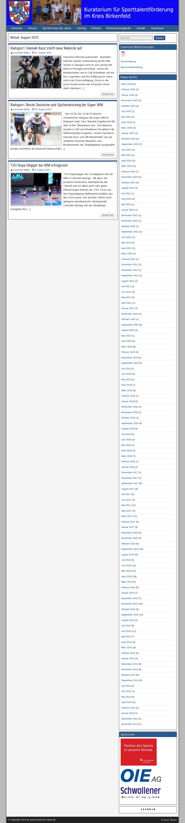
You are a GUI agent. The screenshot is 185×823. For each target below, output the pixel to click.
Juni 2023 (126, 198)
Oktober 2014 (128, 675)
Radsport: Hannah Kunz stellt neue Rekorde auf (46, 48)
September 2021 (130, 275)
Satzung (81, 28)
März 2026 (126, 84)
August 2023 (127, 188)
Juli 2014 (126, 686)
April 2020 (126, 341)
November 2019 (129, 357)
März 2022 (126, 253)
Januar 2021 (127, 308)
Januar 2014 (127, 713)
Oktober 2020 (128, 319)
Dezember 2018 (129, 406)
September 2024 (130, 144)
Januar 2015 (127, 658)
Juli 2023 (126, 193)
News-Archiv (129, 77)
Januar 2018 (127, 467)
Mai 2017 (126, 505)
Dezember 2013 (129, 718)
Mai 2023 (126, 204)
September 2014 (130, 680)
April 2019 (126, 385)
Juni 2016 (126, 565)
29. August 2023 (43, 109)
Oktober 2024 (128, 138)
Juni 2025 (126, 111)
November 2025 (129, 100)
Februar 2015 (128, 653)
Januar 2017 (127, 527)
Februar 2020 (128, 352)
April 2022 (126, 248)
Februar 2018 (128, 461)
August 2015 (127, 620)
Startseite (16, 28)
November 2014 (129, 669)
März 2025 (126, 127)
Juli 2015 (126, 625)
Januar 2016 (127, 592)
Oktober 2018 (128, 417)
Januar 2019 (127, 401)
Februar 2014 (128, 707)
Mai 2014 (126, 696)
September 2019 (130, 363)
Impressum (157, 28)
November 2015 (129, 603)
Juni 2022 (126, 237)
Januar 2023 (127, 209)
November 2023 (129, 177)
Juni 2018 (126, 439)
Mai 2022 (126, 242)
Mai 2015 (126, 636)
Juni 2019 (126, 374)
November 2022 (129, 220)
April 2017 (126, 510)
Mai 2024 (126, 155)
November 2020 (129, 313)
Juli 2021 (126, 286)
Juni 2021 (126, 292)
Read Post (107, 94)
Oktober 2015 (128, 609)
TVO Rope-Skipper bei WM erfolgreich (39, 165)
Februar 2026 (128, 89)
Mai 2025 (126, 117)
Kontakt (141, 28)
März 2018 (126, 456)
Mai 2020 (126, 335)
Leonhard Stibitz (21, 52)
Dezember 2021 (129, 264)
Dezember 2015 (129, 598)
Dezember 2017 (129, 472)
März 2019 (126, 390)
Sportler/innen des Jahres (56, 28)
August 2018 (127, 428)
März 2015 (126, 647)
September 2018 (130, 423)
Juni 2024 (126, 149)
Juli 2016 (126, 560)
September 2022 (130, 231)
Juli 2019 (126, 368)
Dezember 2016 (129, 532)
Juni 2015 (126, 631)
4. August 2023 (42, 169)
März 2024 (126, 166)
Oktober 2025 (128, 106)
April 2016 (126, 576)
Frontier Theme (169, 820)
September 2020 (130, 324)
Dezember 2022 (129, 215)
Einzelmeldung (128, 61)
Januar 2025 (127, 133)
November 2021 (129, 270)
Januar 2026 (127, 95)
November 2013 (129, 724)
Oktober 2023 (128, 182)
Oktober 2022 (128, 226)
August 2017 (127, 489)
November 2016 (129, 538)
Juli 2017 (126, 494)
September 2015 (130, 614)
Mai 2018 (126, 445)
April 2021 (126, 303)
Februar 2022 (128, 259)
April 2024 (126, 160)
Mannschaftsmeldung (132, 67)
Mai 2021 (126, 297)
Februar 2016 (128, 587)
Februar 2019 (128, 395)
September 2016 (130, 549)
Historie (32, 28)
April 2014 (126, 702)
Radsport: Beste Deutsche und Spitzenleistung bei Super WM (56, 105)
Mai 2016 (126, 571)
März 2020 (126, 346)
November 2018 (129, 412)
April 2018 (126, 450)
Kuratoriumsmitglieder (118, 28)
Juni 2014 (126, 691)
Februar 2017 (128, 521)
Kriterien (96, 28)
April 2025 (126, 122)
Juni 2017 (126, 499)
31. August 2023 (43, 52)
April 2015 (126, 642)
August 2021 (127, 281)
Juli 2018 (126, 434)
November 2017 (129, 478)
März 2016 (126, 581)
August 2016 (127, 554)
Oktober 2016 (128, 543)
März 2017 (126, 516)
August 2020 (127, 330)
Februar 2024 (128, 171)
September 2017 (130, 483)
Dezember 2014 (129, 664)
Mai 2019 (126, 379)
